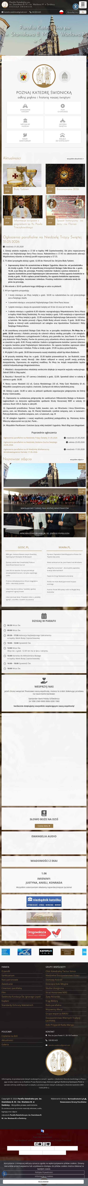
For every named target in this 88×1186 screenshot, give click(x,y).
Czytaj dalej (44, 827)
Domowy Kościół (54, 981)
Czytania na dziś (10, 1037)
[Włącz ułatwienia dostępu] (73, 5)
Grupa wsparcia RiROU (57, 1015)
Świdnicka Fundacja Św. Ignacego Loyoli (21, 998)
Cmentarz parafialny (12, 989)
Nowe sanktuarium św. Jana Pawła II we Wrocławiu (64, 563)
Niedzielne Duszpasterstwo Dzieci (62, 976)
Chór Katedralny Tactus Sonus (61, 972)
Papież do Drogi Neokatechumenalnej (60, 577)
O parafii (6, 972)
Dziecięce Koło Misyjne (57, 985)
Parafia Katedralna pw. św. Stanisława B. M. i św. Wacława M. (43, 4)
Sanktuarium (8, 976)
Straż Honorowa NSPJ (56, 993)
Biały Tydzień (21, 190)
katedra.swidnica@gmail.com (15, 12)
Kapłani (5, 1002)
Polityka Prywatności (44, 1172)
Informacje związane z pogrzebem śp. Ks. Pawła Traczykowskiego (27, 225)
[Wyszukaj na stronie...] (72, 12)
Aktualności (12, 158)
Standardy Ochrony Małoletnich (17, 1006)
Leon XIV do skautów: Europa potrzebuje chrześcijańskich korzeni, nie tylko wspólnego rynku (21, 573)
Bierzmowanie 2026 (68, 190)
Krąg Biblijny (52, 1002)
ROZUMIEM (43, 1181)
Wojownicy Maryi (54, 1010)
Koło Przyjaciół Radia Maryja (60, 1026)
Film (4, 993)
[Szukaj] (82, 12)
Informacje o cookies (44, 1176)
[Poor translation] (46, 1145)
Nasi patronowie (10, 981)
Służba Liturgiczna (55, 989)
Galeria (5, 1045)
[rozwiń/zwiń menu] (83, 4)
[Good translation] (38, 1145)
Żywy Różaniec (53, 998)
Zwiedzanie (7, 985)
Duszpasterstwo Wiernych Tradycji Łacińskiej (63, 1021)
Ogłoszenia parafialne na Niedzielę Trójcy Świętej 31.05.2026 (30, 439)
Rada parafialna (53, 1006)
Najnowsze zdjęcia (17, 460)
